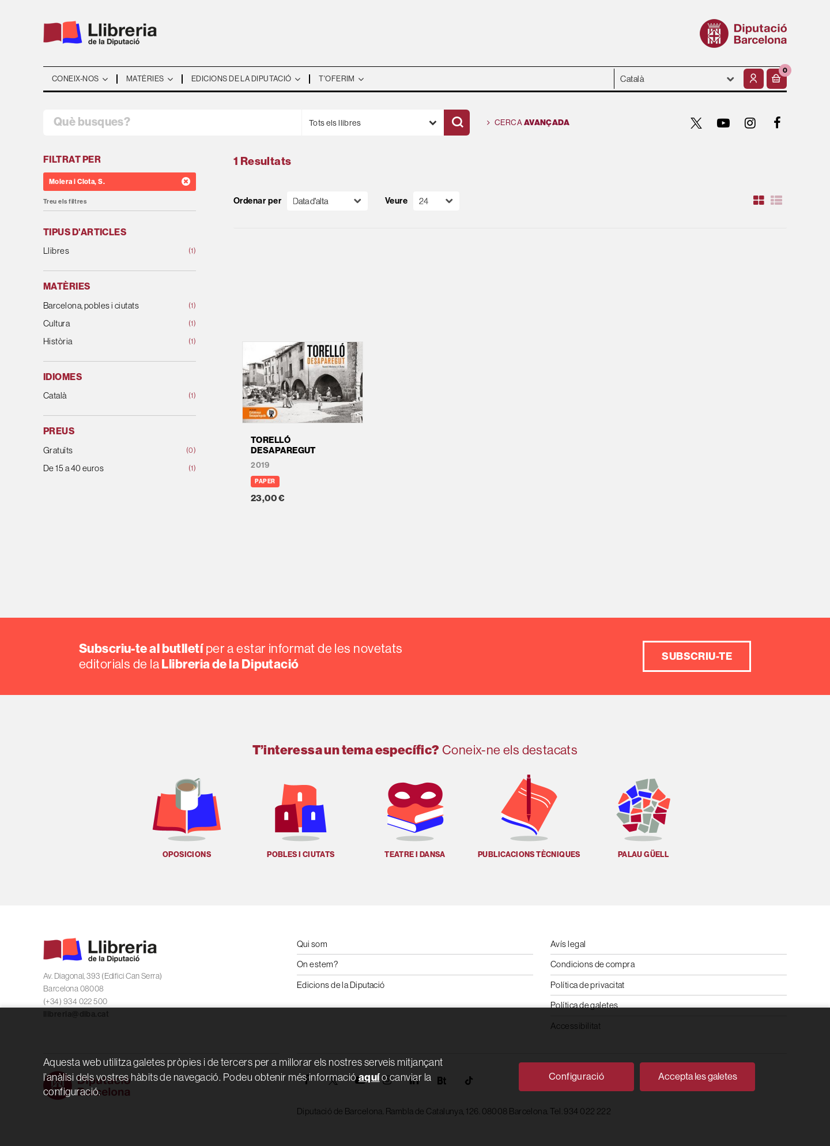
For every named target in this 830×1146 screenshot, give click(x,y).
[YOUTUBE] (723, 123)
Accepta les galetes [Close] (697, 1076)
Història (105, 341)
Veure (396, 201)
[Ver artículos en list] (776, 200)
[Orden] (327, 201)
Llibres (105, 251)
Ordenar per (257, 201)
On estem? (317, 964)
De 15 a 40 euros (105, 468)
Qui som (312, 944)
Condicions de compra (592, 964)
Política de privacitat (587, 985)
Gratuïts (105, 450)
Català (105, 396)
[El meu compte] (754, 79)
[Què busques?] (172, 123)
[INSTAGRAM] (750, 123)
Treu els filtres (64, 201)
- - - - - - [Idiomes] (677, 78)
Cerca (528, 123)
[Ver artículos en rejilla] (759, 200)
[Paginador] (436, 201)
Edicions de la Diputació (341, 985)
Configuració (576, 1076)
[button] (777, 79)
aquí (369, 1077)
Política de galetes (584, 1005)
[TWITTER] (696, 123)
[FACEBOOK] (777, 123)
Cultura (105, 323)
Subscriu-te (697, 656)
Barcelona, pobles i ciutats (105, 306)
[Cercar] (457, 123)
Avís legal (568, 944)
